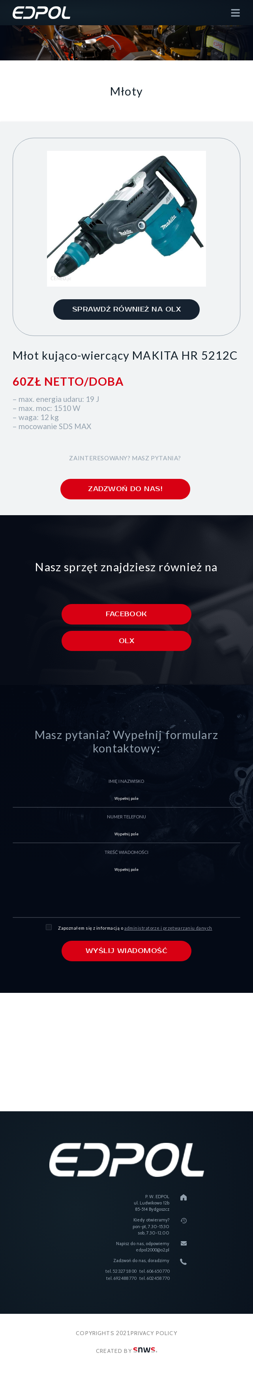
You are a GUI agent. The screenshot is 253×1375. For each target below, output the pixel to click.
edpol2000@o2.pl (152, 1250)
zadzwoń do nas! (125, 489)
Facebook (126, 614)
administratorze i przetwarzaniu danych (168, 927)
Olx (126, 641)
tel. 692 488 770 (121, 1278)
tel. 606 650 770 (154, 1271)
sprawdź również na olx (127, 309)
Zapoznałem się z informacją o (135, 927)
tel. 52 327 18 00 (120, 1271)
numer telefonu (126, 817)
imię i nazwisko (126, 781)
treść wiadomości (126, 852)
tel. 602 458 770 (154, 1278)
